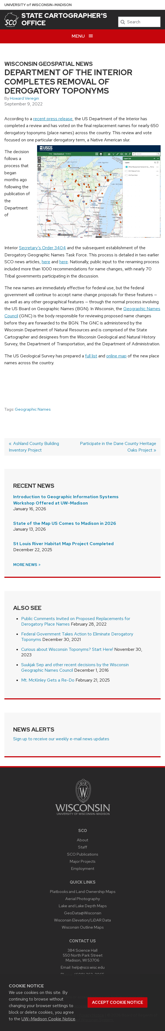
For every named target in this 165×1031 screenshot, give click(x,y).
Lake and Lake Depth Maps (83, 905)
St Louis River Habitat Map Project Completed (63, 544)
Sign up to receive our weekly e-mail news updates (61, 739)
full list (91, 356)
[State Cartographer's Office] (11, 19)
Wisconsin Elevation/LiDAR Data (82, 920)
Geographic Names (33, 409)
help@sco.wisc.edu (88, 967)
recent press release (52, 119)
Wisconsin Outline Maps (83, 927)
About (82, 839)
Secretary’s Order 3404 (42, 248)
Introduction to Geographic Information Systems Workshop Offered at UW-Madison (66, 500)
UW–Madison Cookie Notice (48, 1019)
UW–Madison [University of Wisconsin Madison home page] (38, 4)
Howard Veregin (24, 98)
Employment (82, 868)
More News (27, 564)
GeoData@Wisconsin (82, 912)
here (46, 262)
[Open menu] (82, 36)
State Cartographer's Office (64, 19)
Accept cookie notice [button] (117, 1002)
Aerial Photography (82, 898)
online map (116, 356)
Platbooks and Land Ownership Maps (82, 891)
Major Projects (82, 861)
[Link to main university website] (82, 816)
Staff (82, 847)
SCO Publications (82, 854)
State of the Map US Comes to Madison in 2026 (64, 523)
